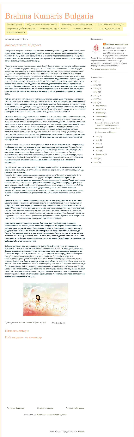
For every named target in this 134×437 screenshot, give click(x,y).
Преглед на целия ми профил (103, 69)
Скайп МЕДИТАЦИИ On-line (109, 29)
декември (100, 106)
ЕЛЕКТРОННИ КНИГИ (16, 33)
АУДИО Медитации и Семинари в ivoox (77, 25)
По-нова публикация (15, 408)
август (98, 120)
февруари (100, 154)
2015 (96, 159)
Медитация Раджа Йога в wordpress (21, 29)
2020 (96, 88)
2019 (96, 92)
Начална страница (14, 25)
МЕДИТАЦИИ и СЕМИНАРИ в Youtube (42, 25)
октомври (100, 113)
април (98, 147)
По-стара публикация (75, 408)
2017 (96, 99)
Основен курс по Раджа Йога (107, 129)
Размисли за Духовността (83, 29)
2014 (96, 162)
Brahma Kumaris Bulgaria (49, 15)
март (98, 151)
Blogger (81, 431)
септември (100, 116)
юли (98, 136)
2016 (96, 102)
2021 (96, 85)
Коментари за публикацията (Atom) (52, 414)
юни (98, 140)
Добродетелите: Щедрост (106, 132)
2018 (96, 96)
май (98, 144)
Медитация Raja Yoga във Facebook (54, 29)
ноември (100, 109)
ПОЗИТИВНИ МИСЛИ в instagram (111, 25)
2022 (96, 81)
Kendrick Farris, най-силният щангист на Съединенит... (107, 124)
